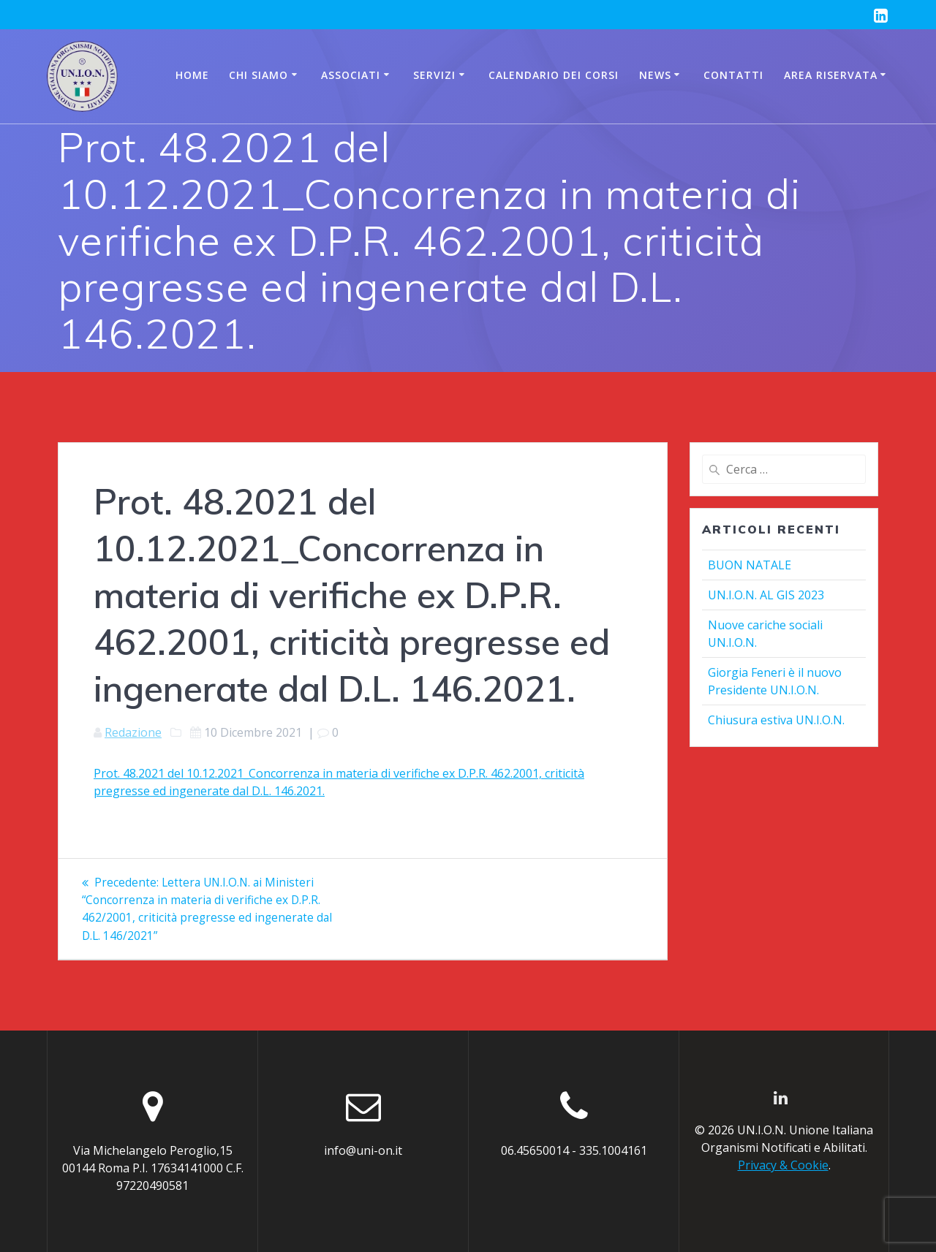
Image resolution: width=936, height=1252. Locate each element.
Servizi (434, 75)
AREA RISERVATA (831, 75)
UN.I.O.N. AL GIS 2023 (766, 595)
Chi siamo (258, 75)
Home (192, 75)
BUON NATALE (749, 565)
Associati (350, 75)
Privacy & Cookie (783, 1166)
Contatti (733, 75)
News (655, 75)
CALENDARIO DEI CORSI (553, 75)
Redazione (133, 732)
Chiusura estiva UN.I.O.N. (776, 720)
